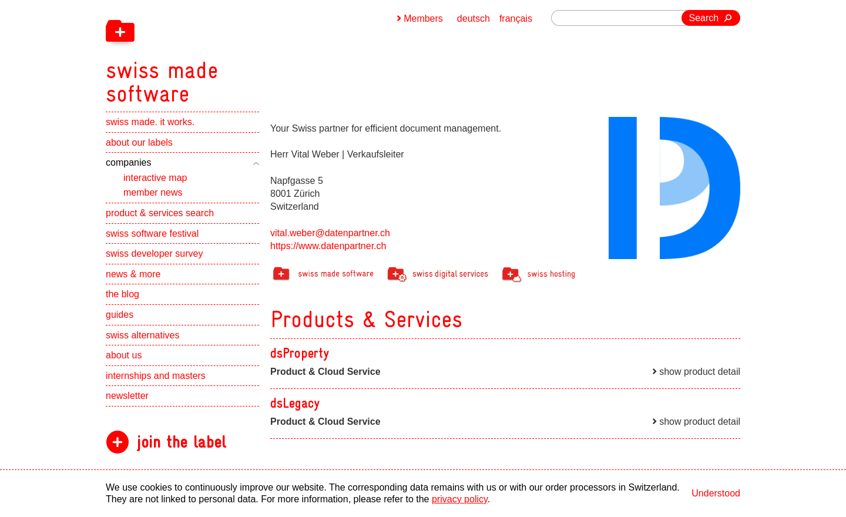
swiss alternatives (142, 335)
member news (152, 192)
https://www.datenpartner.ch (328, 246)
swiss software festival (152, 234)
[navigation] (223, 53)
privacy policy (460, 499)
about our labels (139, 142)
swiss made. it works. (150, 122)
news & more (133, 274)
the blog (122, 294)
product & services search (160, 213)
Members (423, 19)
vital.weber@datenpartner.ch (330, 233)
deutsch (473, 19)
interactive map (155, 178)
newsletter (127, 396)
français (515, 19)
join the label (181, 442)
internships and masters (156, 376)
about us (124, 355)
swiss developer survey (154, 253)
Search (704, 18)
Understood (715, 493)
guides (119, 315)
